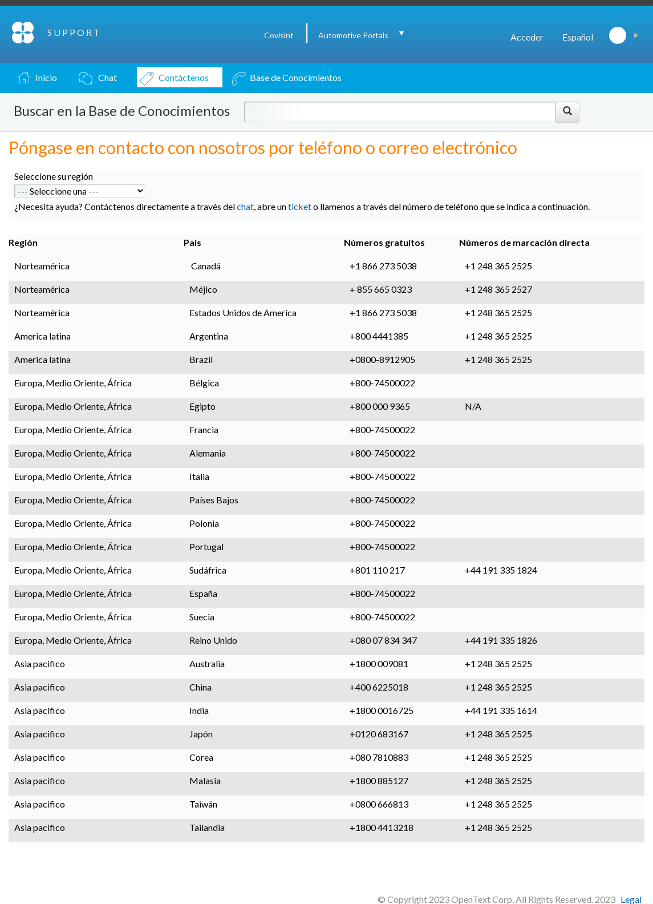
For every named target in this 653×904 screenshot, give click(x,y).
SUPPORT (74, 32)
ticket (299, 206)
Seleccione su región (53, 176)
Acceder (527, 36)
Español (577, 36)
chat (245, 206)
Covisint (279, 35)
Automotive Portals (353, 35)
